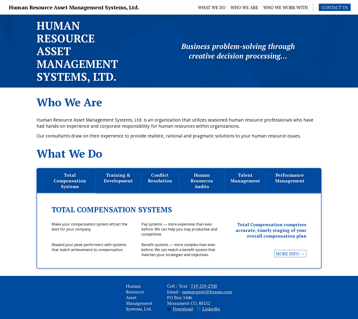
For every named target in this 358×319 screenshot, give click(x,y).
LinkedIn (211, 309)
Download (183, 309)
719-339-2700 (204, 286)
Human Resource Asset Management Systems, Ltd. (74, 7)
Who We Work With (285, 7)
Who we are (244, 7)
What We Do (212, 7)
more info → (290, 254)
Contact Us (335, 7)
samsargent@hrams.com (207, 292)
